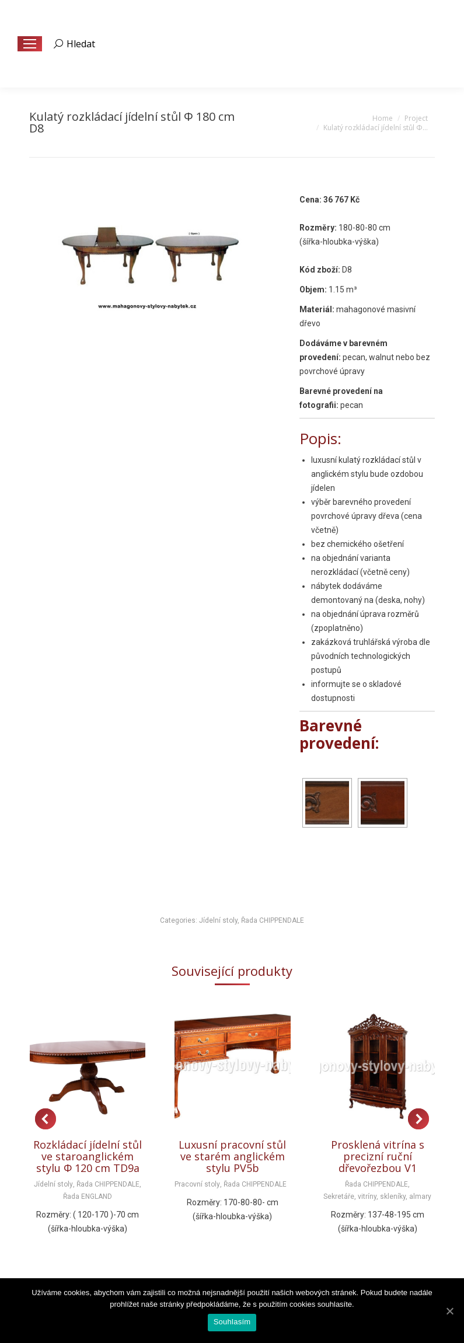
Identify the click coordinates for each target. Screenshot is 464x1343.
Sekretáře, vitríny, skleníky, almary (377, 1196)
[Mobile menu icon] (30, 43)
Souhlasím (232, 1321)
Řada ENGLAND (87, 1196)
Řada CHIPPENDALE (272, 920)
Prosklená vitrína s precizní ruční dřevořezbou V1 (377, 1156)
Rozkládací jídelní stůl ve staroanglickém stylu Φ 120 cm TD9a (87, 1156)
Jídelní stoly (218, 920)
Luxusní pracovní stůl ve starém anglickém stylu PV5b (232, 1156)
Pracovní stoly (197, 1184)
